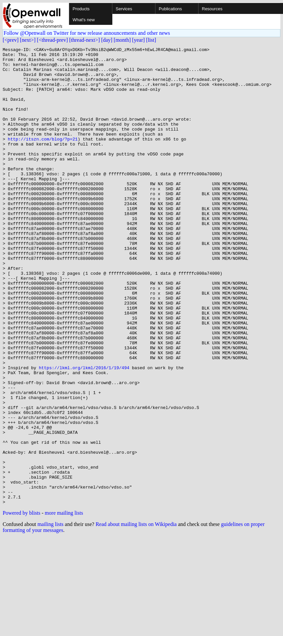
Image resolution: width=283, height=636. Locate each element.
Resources (212, 8)
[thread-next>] (84, 40)
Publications (170, 8)
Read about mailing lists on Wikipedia (136, 615)
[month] (122, 40)
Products (81, 8)
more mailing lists (64, 604)
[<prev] (11, 40)
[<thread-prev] (52, 40)
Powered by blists (21, 604)
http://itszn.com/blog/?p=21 (43, 158)
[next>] (27, 40)
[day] (106, 40)
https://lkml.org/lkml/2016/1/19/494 (84, 432)
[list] (151, 40)
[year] (138, 40)
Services (124, 8)
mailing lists (50, 615)
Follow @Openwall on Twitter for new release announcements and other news (87, 33)
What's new (84, 19)
